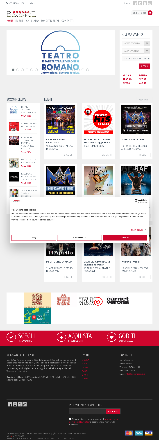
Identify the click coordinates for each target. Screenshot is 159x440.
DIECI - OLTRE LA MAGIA (59, 261)
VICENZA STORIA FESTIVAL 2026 (29, 125)
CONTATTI (67, 21)
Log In (127, 3)
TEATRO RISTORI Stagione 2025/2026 (29, 193)
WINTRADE (19, 436)
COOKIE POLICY (68, 439)
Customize (79, 238)
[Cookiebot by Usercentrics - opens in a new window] (134, 201)
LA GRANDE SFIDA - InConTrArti (56, 141)
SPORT (142, 79)
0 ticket (136, 13)
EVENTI (19, 21)
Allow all (125, 238)
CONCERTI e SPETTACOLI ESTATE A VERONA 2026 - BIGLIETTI (28, 143)
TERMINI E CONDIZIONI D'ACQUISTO (21, 439)
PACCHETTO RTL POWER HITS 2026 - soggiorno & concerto (97, 142)
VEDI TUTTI (144, 99)
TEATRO (127, 79)
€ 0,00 (143, 12)
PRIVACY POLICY (43, 439)
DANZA (143, 75)
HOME (10, 21)
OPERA (126, 83)
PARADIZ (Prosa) (130, 261)
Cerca (144, 66)
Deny (34, 238)
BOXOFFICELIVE (50, 21)
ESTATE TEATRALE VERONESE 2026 (28, 109)
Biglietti (69, 154)
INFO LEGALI (55, 439)
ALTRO (143, 83)
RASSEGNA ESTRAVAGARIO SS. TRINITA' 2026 (29, 176)
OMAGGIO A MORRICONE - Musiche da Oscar (98, 263)
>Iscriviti (113, 411)
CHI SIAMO (32, 21)
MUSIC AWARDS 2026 (132, 139)
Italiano (33, 3)
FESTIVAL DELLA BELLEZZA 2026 (28, 161)
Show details (137, 230)
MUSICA (127, 75)
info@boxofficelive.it (135, 373)
